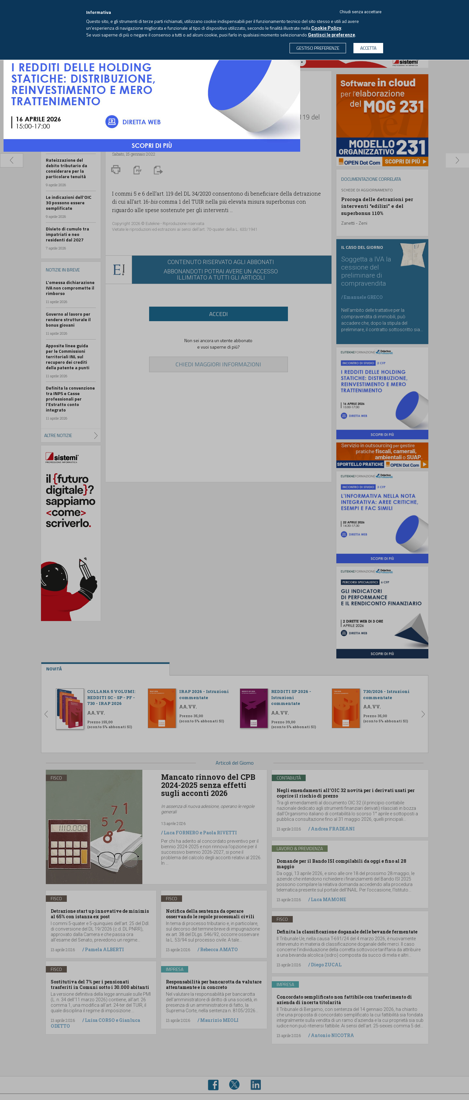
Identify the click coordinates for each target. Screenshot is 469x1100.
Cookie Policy (326, 28)
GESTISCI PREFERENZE (317, 48)
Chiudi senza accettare (361, 12)
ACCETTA (368, 48)
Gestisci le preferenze (331, 34)
